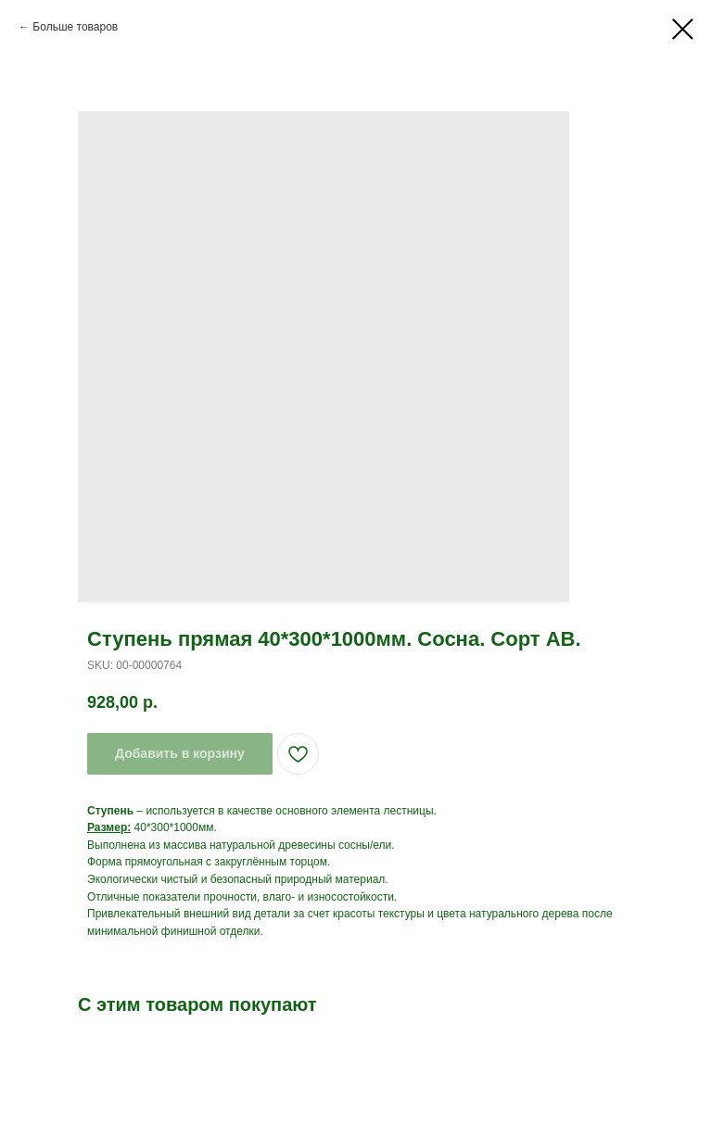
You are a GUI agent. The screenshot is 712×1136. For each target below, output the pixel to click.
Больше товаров (75, 26)
